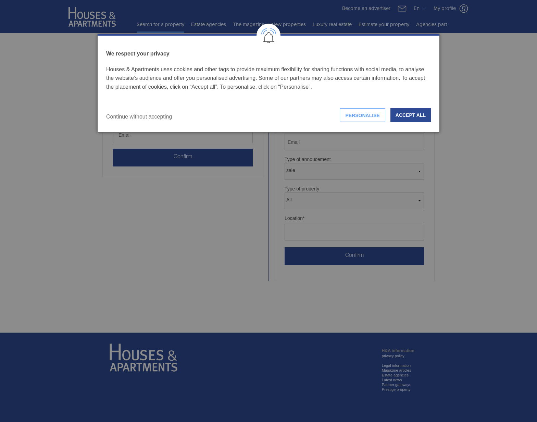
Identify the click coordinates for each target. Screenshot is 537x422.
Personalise (362, 115)
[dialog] (268, 83)
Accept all (411, 115)
